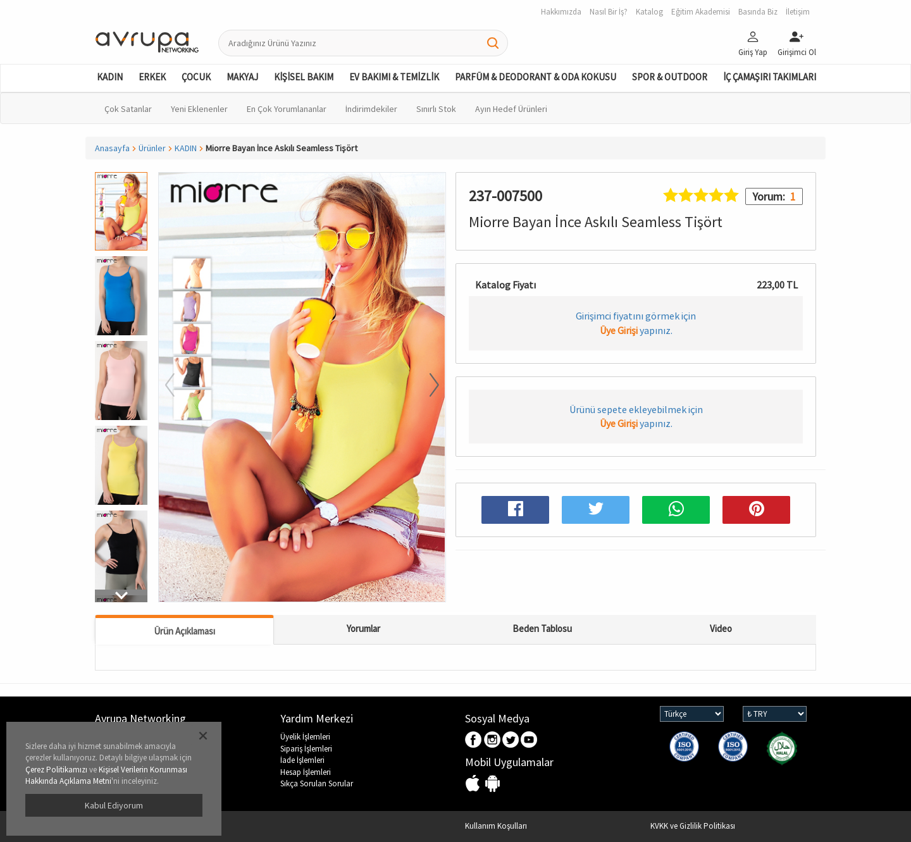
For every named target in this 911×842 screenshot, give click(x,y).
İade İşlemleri (302, 760)
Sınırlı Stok (436, 109)
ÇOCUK (196, 77)
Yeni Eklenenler (199, 109)
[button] (121, 596)
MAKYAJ (242, 77)
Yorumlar (363, 628)
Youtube (529, 740)
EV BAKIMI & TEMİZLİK (394, 77)
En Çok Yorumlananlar (286, 109)
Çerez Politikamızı (56, 769)
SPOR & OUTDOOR (669, 77)
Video (721, 628)
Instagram (492, 740)
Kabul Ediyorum (114, 805)
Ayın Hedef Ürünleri (511, 109)
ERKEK (152, 77)
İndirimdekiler (371, 109)
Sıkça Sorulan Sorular (316, 783)
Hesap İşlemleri (305, 772)
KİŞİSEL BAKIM (303, 77)
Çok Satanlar (128, 109)
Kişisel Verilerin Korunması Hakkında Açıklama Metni (106, 775)
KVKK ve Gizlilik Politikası (692, 825)
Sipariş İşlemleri (306, 748)
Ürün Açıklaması (184, 631)
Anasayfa (112, 148)
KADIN (110, 77)
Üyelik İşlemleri (305, 736)
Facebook (474, 740)
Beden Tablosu (542, 628)
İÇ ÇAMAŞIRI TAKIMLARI (769, 77)
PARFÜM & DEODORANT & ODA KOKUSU (535, 77)
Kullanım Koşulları (496, 825)
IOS (474, 784)
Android (492, 784)
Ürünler (152, 148)
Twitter (511, 740)
